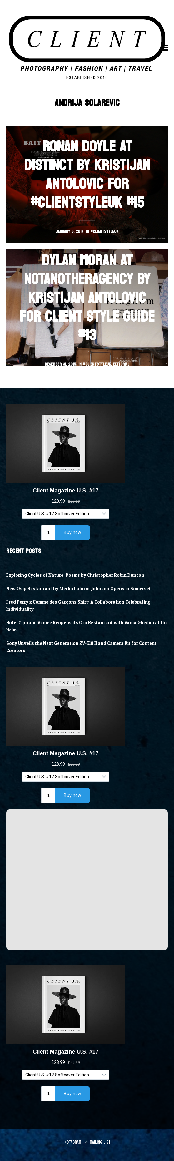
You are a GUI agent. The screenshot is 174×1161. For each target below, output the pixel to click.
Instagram (72, 1142)
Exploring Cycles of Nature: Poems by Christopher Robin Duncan (75, 575)
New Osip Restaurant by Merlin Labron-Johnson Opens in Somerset (78, 588)
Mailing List (100, 1142)
